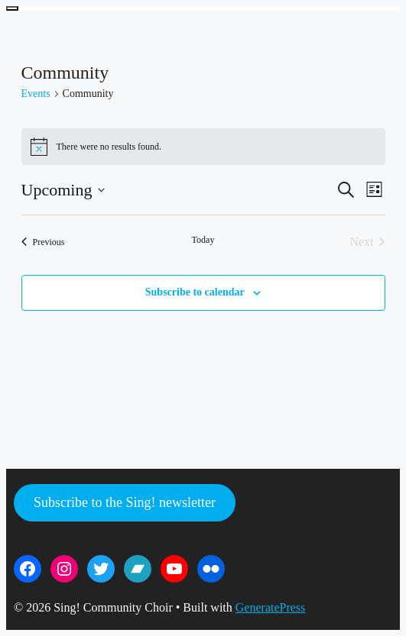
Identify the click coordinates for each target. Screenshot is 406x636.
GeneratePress (270, 607)
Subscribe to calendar (195, 292)
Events (35, 93)
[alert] (203, 146)
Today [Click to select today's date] (203, 239)
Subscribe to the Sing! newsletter (125, 502)
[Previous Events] (43, 242)
